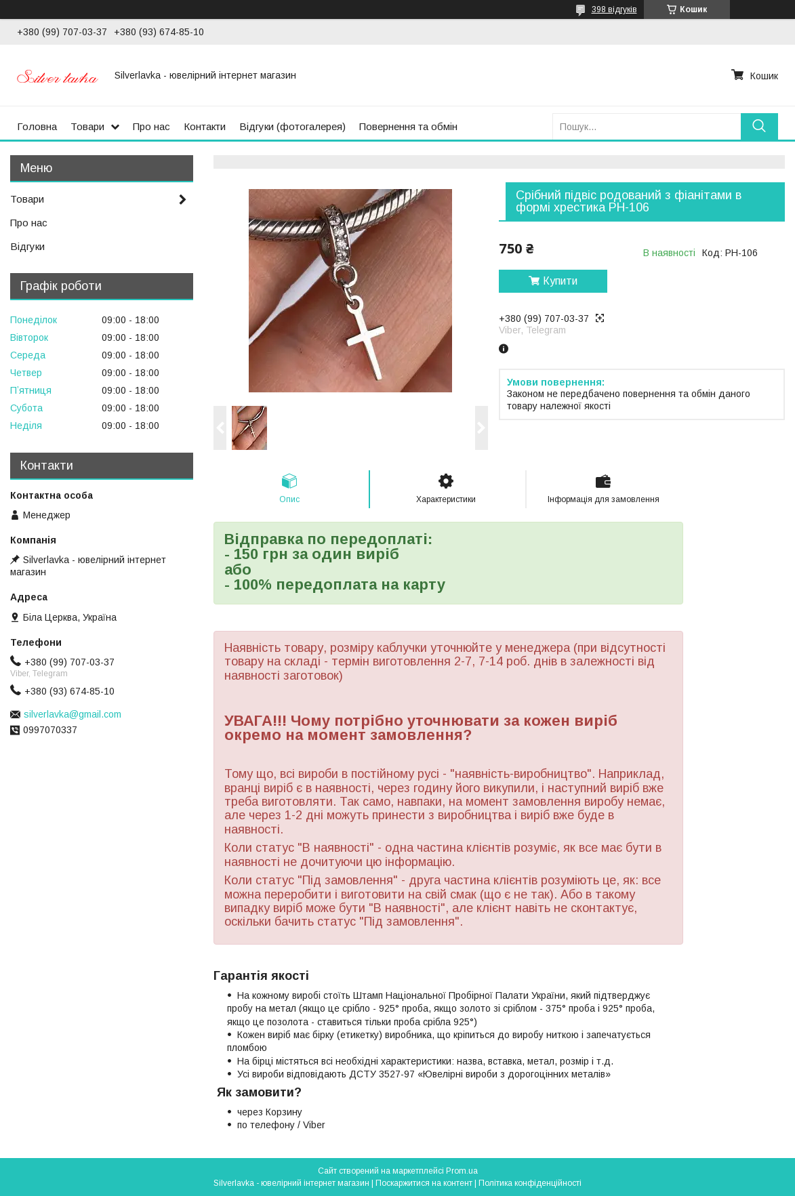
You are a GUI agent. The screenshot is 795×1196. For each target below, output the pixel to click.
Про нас (151, 126)
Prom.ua (462, 1171)
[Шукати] (759, 126)
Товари (87, 126)
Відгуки (27, 246)
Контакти (205, 126)
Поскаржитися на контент (423, 1183)
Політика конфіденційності (530, 1183)
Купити (560, 281)
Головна (37, 126)
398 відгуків (614, 9)
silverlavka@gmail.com (72, 714)
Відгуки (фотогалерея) (292, 126)
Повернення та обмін (408, 126)
